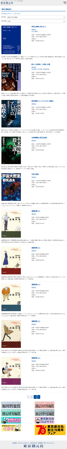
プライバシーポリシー (23, 443)
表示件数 (3, 21)
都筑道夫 (34, 29)
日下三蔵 (34, 31)
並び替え (3, 17)
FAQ (45, 443)
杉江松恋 (45, 69)
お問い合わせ (33, 443)
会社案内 (14, 443)
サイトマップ (50, 443)
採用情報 (40, 443)
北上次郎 (34, 69)
